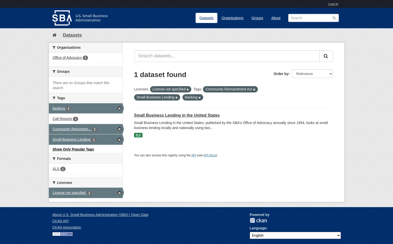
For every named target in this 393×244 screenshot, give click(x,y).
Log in (333, 4)
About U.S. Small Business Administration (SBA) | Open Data (100, 215)
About (276, 18)
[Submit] (326, 56)
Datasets (206, 18)
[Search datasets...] (227, 56)
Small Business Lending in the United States (177, 115)
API (193, 155)
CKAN (258, 220)
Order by (281, 74)
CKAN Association (66, 227)
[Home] (54, 35)
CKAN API (60, 221)
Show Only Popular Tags (73, 149)
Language (258, 228)
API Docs (209, 155)
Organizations (232, 18)
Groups (257, 18)
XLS (138, 135)
